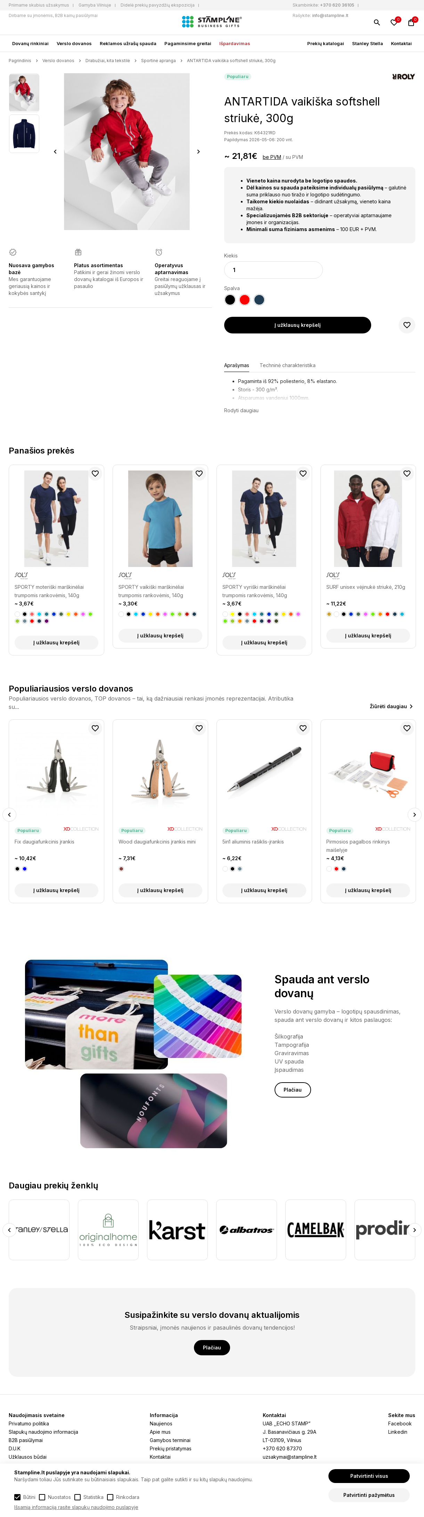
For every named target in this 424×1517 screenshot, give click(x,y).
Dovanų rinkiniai (30, 43)
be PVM (272, 157)
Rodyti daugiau (241, 410)
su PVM (294, 157)
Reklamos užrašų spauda (128, 43)
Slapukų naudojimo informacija (43, 1432)
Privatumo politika (29, 1423)
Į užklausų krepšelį (298, 325)
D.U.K (15, 1448)
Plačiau (293, 1090)
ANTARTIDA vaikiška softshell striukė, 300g (231, 60)
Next (199, 151)
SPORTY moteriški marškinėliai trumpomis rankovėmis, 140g (49, 591)
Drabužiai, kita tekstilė (107, 60)
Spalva (232, 288)
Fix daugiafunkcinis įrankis (44, 842)
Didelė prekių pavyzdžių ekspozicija (158, 5)
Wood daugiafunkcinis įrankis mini (157, 842)
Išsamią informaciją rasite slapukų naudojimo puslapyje (76, 1507)
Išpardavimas (234, 43)
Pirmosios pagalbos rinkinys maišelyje (358, 846)
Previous (55, 151)
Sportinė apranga (158, 60)
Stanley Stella (367, 43)
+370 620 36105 (337, 5)
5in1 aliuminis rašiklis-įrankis (253, 842)
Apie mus (160, 1432)
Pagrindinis (20, 60)
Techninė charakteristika (288, 365)
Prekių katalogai (325, 43)
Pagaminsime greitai (187, 43)
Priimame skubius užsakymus (39, 5)
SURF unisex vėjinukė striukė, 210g (365, 587)
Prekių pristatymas (170, 1448)
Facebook (400, 1423)
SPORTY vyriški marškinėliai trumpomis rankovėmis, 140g (254, 591)
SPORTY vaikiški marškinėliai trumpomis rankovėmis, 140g (151, 591)
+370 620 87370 (282, 1448)
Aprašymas (236, 365)
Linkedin (397, 1432)
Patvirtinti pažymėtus (369, 1495)
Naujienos (161, 1423)
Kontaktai (401, 43)
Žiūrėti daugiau (388, 706)
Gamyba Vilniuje (95, 5)
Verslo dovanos (74, 43)
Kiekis (231, 256)
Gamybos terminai (170, 1440)
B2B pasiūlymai (26, 1440)
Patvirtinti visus (369, 1476)
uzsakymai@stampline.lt (290, 1457)
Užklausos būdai (28, 1457)
